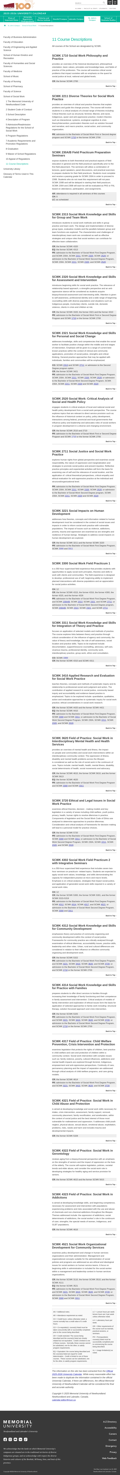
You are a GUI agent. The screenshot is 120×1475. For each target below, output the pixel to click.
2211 (78, 256)
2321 (92, 602)
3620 (90, 964)
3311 (70, 548)
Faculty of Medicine (12, 71)
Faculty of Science (12, 91)
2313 (65, 365)
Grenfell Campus (60, 19)
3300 (61, 548)
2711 (81, 365)
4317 (86, 904)
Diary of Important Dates (11, 19)
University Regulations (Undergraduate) (27, 19)
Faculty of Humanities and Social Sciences (19, 65)
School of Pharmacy (13, 86)
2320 (90, 256)
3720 (107, 964)
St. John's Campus (92, 19)
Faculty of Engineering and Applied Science (20, 48)
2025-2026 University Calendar (24, 13)
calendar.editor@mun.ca (64, 1400)
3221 (65, 964)
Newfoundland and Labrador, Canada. (105, 1471)
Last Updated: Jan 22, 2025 (108, 1469)
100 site (25, 5)
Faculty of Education (13, 42)
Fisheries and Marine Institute (43, 19)
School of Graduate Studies (108, 19)
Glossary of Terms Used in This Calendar (18, 175)
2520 (103, 256)
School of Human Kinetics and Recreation (17, 56)
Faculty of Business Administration (19, 37)
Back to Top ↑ (111, 86)
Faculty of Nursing (12, 81)
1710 (73, 137)
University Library (11, 169)
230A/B (66, 602)
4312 (61, 904)
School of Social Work (14, 96)
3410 (78, 964)
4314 (73, 904)
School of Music (11, 76)
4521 (103, 904)
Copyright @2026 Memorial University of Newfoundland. (20, 1471)
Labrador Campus (76, 19)
